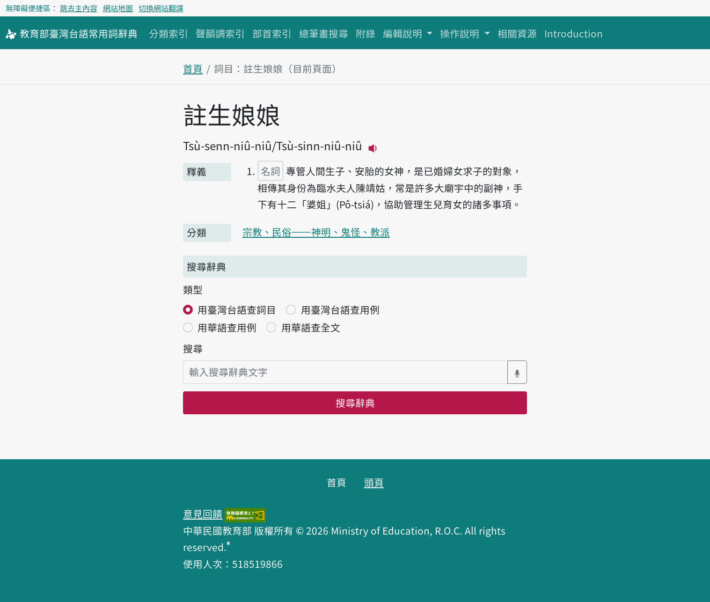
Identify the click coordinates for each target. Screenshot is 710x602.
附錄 (365, 33)
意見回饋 (202, 514)
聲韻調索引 (220, 33)
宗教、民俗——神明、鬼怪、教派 (316, 232)
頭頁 (374, 482)
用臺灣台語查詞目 (237, 309)
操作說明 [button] (461, 33)
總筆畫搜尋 (323, 33)
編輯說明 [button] (404, 33)
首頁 (193, 68)
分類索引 (168, 33)
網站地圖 (118, 8)
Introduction (573, 33)
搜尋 (193, 348)
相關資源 (517, 33)
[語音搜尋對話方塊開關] (517, 371)
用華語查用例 (227, 327)
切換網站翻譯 (161, 8)
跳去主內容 (78, 8)
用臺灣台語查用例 (340, 309)
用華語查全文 (310, 327)
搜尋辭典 (355, 403)
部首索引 (272, 33)
